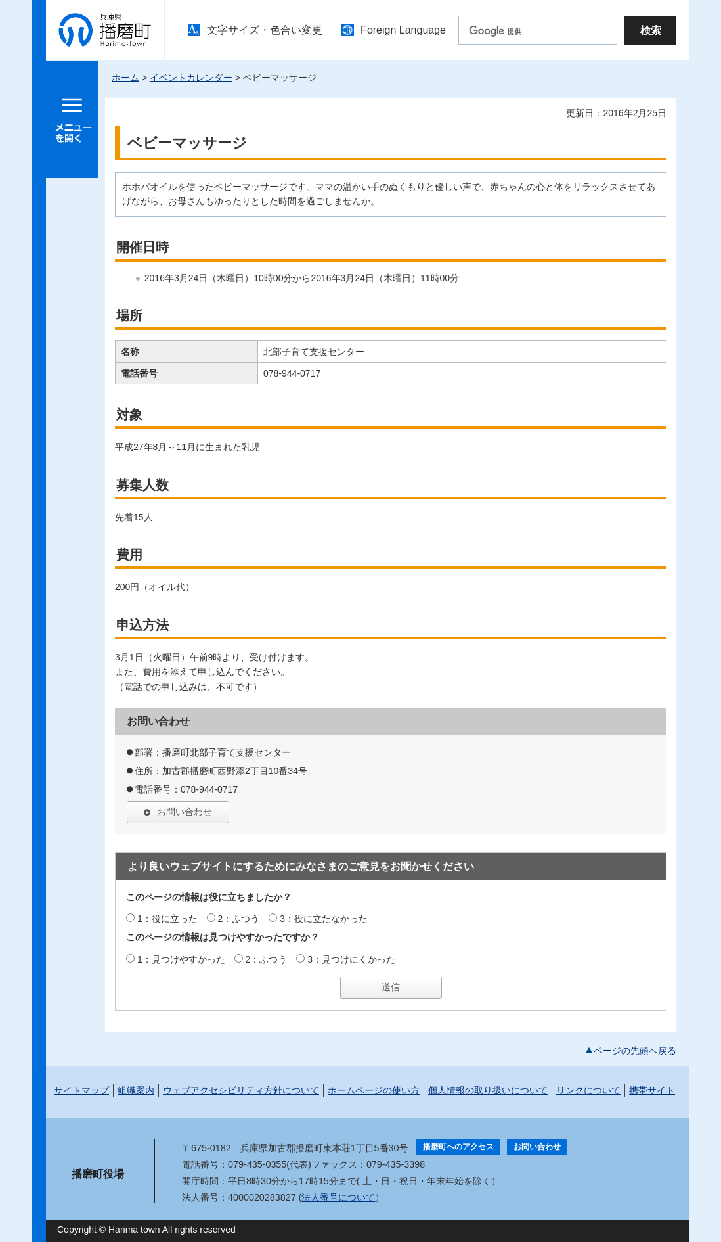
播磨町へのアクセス (458, 1146)
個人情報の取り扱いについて (488, 1090)
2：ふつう (239, 918)
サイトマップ (81, 1090)
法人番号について (338, 1197)
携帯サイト (652, 1090)
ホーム (125, 77)
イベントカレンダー (191, 77)
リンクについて (588, 1090)
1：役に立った (167, 918)
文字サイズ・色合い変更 (264, 29)
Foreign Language (403, 29)
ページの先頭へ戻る (635, 1051)
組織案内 (136, 1090)
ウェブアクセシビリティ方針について (241, 1090)
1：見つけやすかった (181, 959)
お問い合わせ (184, 811)
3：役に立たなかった (324, 918)
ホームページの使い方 (374, 1090)
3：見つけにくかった (351, 959)
